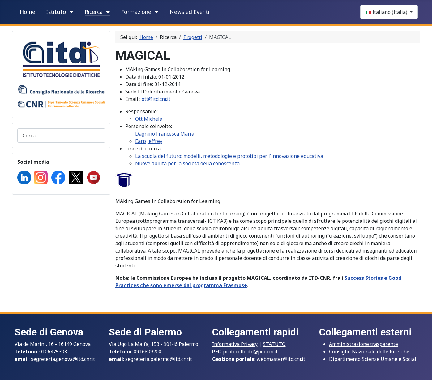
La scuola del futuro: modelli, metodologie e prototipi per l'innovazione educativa (229, 156)
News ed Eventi (189, 11)
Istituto (56, 11)
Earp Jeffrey (148, 141)
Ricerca (94, 11)
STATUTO (274, 344)
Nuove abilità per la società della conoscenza (187, 163)
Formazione (136, 11)
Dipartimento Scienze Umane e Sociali (373, 359)
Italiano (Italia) (387, 12)
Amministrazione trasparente (363, 344)
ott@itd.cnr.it (156, 99)
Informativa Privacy (235, 344)
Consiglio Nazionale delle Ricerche (369, 351)
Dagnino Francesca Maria (164, 133)
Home (27, 11)
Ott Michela (148, 118)
